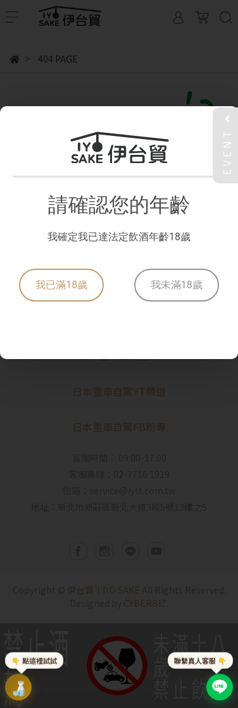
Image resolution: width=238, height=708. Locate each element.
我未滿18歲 (177, 285)
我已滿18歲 (61, 285)
